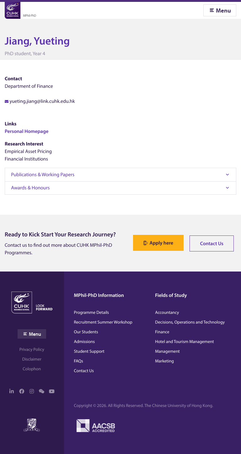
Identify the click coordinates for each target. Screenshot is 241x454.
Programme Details (91, 312)
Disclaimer (31, 359)
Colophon (32, 369)
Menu (223, 10)
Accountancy (167, 312)
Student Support (89, 351)
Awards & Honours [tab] (30, 188)
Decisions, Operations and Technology (190, 322)
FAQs (78, 361)
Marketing (164, 361)
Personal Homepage (26, 131)
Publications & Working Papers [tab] (42, 175)
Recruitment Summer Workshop (103, 322)
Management (167, 351)
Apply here (161, 243)
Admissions (84, 341)
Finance (162, 332)
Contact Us (211, 243)
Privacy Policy (31, 349)
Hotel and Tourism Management (184, 341)
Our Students (86, 332)
